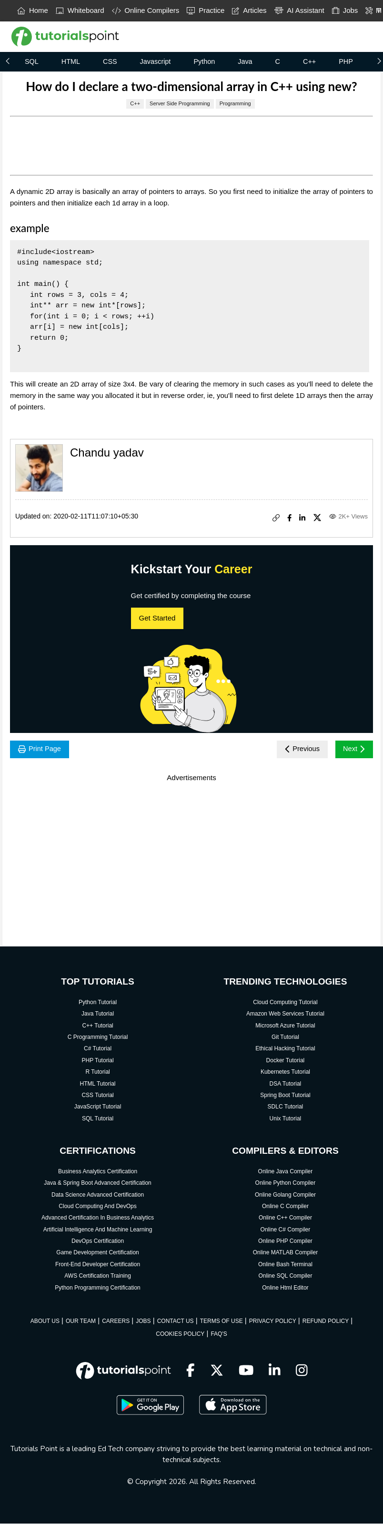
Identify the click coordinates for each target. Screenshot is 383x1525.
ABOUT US (45, 1322)
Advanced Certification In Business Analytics (97, 1219)
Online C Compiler (285, 1207)
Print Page (42, 750)
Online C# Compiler (286, 1231)
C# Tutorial (97, 1050)
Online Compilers (146, 10)
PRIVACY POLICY (272, 1322)
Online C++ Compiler (285, 1219)
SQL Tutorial (97, 1120)
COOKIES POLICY (180, 1335)
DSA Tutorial (286, 1085)
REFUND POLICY (325, 1322)
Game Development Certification (97, 1254)
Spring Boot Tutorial (285, 1096)
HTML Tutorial (98, 1085)
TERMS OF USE (221, 1322)
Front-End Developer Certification (97, 1265)
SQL (32, 61)
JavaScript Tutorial (97, 1108)
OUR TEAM (81, 1322)
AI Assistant (299, 10)
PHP (346, 61)
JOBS (143, 1322)
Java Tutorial (97, 1015)
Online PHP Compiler (285, 1242)
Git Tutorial (285, 1038)
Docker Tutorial (285, 1061)
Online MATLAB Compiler (285, 1254)
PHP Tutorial (97, 1061)
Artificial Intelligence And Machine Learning (97, 1231)
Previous (297, 750)
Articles (249, 10)
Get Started (157, 618)
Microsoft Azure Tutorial (285, 1027)
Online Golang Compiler (285, 1196)
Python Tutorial (98, 1003)
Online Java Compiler (285, 1172)
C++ (309, 61)
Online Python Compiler (285, 1184)
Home (32, 10)
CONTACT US (175, 1322)
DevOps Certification (97, 1242)
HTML (70, 61)
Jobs (345, 10)
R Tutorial (97, 1073)
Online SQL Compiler (285, 1277)
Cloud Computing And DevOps (97, 1207)
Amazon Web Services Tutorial (285, 1015)
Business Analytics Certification (97, 1172)
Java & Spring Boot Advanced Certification (97, 1184)
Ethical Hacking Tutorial (285, 1050)
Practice (205, 10)
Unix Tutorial (286, 1120)
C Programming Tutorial (98, 1038)
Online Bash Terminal (285, 1265)
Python (204, 61)
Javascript (155, 61)
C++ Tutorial (97, 1027)
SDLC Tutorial (285, 1108)
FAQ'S (219, 1335)
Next (352, 750)
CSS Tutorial (97, 1096)
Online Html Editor (285, 1289)
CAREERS (116, 1322)
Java (245, 61)
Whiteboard (80, 10)
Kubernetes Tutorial (285, 1073)
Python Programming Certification (97, 1289)
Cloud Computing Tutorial (285, 1003)
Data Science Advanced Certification (97, 1196)
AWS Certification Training (97, 1277)
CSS (110, 61)
